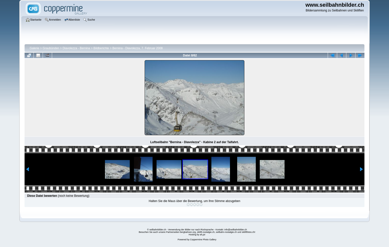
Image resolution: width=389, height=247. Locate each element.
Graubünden (51, 48)
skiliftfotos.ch (248, 232)
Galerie (34, 48)
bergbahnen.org (188, 232)
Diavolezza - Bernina (76, 48)
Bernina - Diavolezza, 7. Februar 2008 (137, 48)
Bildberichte (101, 48)
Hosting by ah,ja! (197, 234)
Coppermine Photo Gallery (203, 239)
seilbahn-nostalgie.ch (226, 232)
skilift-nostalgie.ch (206, 232)
